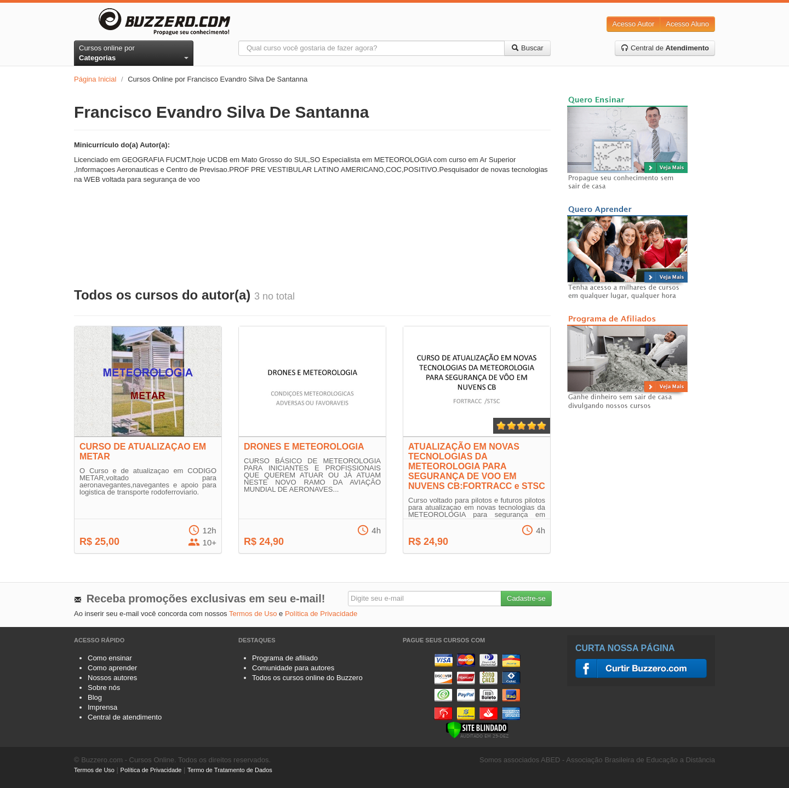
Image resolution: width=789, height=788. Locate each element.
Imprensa (102, 707)
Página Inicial (95, 79)
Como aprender (112, 668)
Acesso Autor (634, 24)
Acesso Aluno (687, 24)
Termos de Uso (253, 613)
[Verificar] (476, 729)
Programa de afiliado (285, 658)
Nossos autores (112, 678)
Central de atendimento (125, 717)
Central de (665, 48)
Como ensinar (110, 658)
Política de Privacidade (321, 613)
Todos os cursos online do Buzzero (307, 678)
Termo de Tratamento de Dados (229, 770)
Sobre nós (104, 687)
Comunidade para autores (293, 668)
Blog (95, 697)
